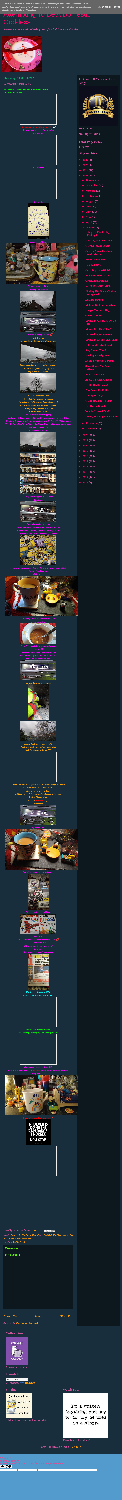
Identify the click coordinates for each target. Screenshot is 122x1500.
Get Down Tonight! (96, 406)
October (91, 190)
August (90, 201)
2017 (86, 461)
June (89, 211)
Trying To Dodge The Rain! (101, 339)
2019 (86, 450)
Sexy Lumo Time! (95, 350)
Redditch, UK (19, 1242)
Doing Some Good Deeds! (100, 360)
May (89, 216)
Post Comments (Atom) (27, 1323)
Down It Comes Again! (98, 285)
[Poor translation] (8, 1466)
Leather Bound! (94, 299)
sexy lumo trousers (12, 1238)
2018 (86, 456)
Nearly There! (93, 264)
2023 (86, 175)
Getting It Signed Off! (98, 245)
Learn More (104, 7)
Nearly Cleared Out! (97, 411)
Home (39, 1316)
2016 (86, 466)
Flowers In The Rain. (21, 1235)
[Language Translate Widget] (17, 1379)
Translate (27, 1382)
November (92, 185)
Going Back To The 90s (98, 400)
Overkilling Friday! (96, 280)
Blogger (76, 1446)
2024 (86, 170)
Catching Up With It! (97, 270)
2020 (86, 445)
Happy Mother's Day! (98, 310)
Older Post (66, 1316)
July (89, 206)
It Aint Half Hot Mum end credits (57, 1235)
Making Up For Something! (101, 304)
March (90, 227)
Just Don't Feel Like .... (98, 390)
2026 (86, 159)
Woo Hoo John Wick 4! (98, 275)
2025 (86, 165)
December (92, 180)
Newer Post (10, 1316)
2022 (86, 435)
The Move (26, 1238)
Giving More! (93, 315)
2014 (86, 477)
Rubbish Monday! (95, 259)
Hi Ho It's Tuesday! (96, 384)
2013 (86, 482)
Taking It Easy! (94, 395)
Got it (116, 7)
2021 (86, 440)
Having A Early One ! (97, 355)
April (89, 222)
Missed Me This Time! (98, 329)
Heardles (36, 1235)
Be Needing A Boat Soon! (99, 334)
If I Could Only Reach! (98, 344)
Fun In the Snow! (95, 374)
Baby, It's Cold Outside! (99, 379)
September (92, 195)
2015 (86, 471)
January (91, 428)
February (92, 423)
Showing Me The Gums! (99, 240)
